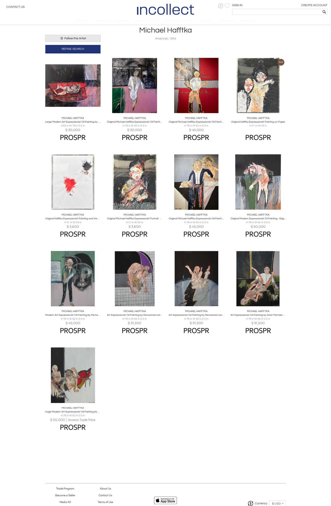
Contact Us (15, 7)
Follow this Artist (73, 40)
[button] (262, 5)
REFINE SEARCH (73, 51)
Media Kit (65, 502)
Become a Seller (65, 495)
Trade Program (65, 488)
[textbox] (297, 12)
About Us (105, 488)
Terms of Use (105, 502)
